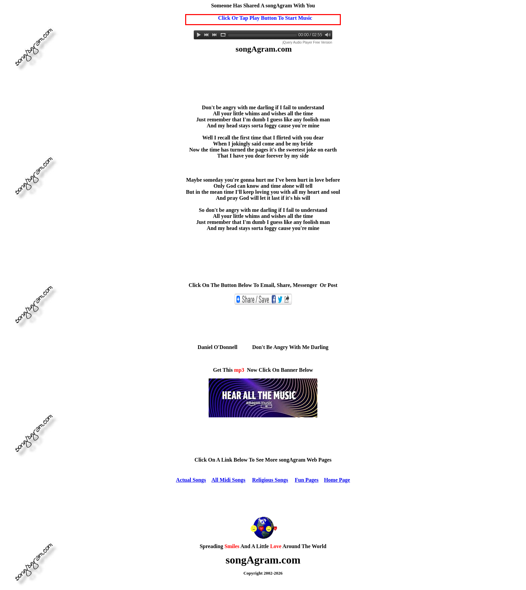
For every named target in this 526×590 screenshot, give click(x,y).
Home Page (337, 480)
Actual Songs (191, 480)
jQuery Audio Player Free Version (307, 42)
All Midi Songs (228, 480)
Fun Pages (307, 480)
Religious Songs (270, 480)
